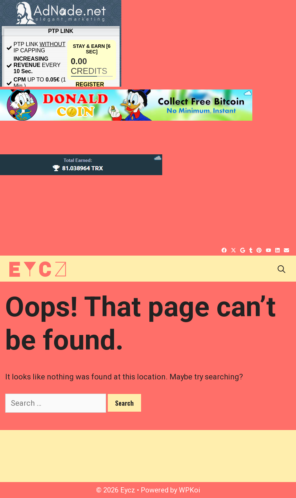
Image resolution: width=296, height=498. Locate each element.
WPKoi (189, 490)
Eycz (37, 268)
